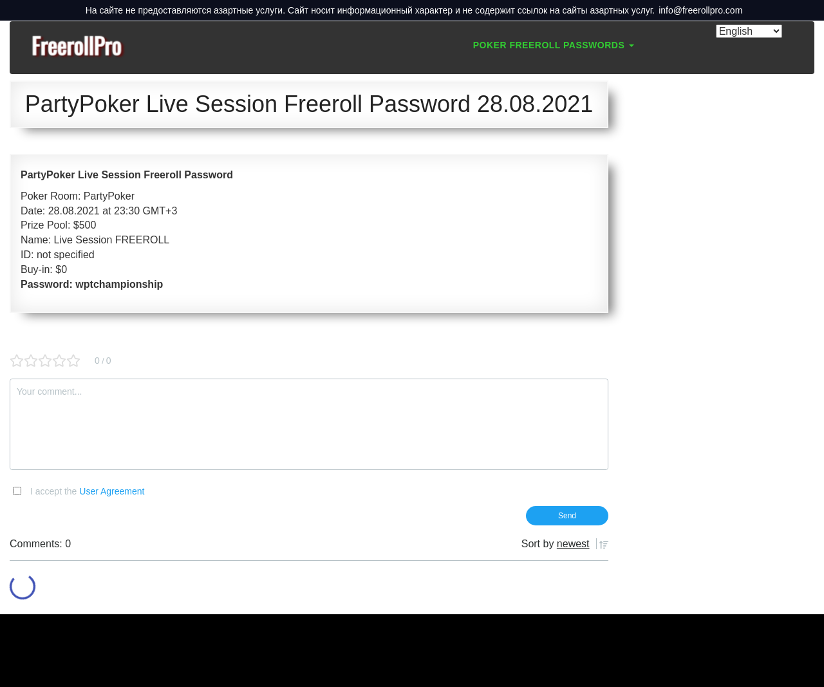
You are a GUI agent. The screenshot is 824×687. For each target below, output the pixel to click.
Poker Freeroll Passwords (553, 45)
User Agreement (111, 491)
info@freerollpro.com (700, 10)
